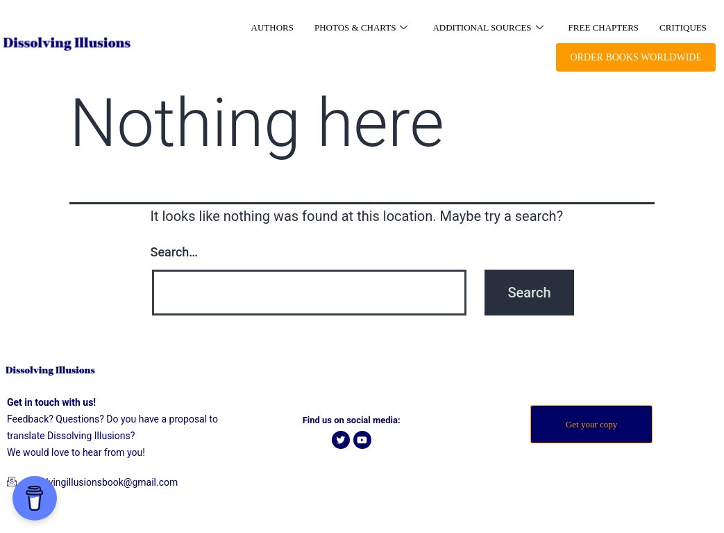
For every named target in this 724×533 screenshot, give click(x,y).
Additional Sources (487, 28)
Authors (272, 27)
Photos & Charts (360, 28)
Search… (175, 252)
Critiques (683, 27)
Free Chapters (604, 27)
